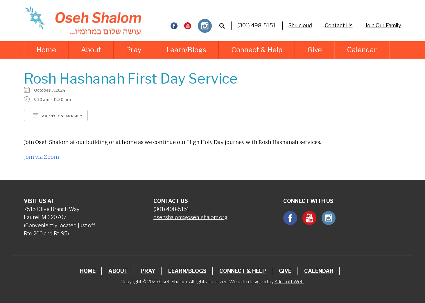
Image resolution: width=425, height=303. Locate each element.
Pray (133, 50)
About (91, 50)
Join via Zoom (41, 157)
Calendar (362, 50)
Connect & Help (256, 50)
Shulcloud (300, 25)
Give (314, 50)
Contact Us (338, 25)
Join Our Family (383, 25)
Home (46, 50)
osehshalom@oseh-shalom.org (190, 217)
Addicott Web (289, 281)
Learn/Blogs (186, 50)
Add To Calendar (56, 115)
